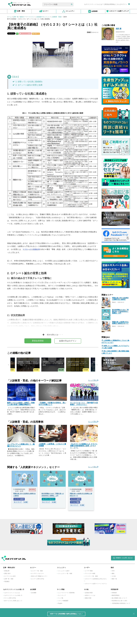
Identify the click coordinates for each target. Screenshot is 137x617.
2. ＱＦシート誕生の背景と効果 (27, 85)
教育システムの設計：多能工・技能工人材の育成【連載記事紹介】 (21, 404)
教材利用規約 (115, 595)
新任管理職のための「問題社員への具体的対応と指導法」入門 (120, 311)
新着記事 (6, 571)
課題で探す (7, 573)
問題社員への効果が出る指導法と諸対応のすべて (120, 322)
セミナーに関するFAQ (37, 579)
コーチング (17, 502)
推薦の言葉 (88, 598)
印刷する (36, 33)
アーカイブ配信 (75, 502)
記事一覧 (16, 17)
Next (97, 365)
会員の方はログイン (67, 341)
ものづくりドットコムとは (12, 592)
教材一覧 (114, 579)
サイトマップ (62, 595)
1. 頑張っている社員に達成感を (28, 82)
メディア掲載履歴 (63, 600)
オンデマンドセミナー (48, 499)
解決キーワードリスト (27, 17)
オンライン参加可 (19, 499)
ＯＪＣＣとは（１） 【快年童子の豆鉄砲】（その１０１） (84, 404)
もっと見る (93, 380)
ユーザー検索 (89, 571)
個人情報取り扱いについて (119, 598)
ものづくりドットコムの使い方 (13, 595)
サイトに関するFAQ (10, 598)
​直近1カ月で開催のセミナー (39, 576)
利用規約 (114, 592)
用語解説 (6, 581)
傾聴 (25, 502)
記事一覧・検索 (8, 579)
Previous (9, 365)
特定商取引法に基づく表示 (119, 600)
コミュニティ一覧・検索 (65, 573)
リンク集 (60, 598)
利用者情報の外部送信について (121, 603)
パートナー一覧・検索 (91, 576)
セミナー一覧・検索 (37, 571)
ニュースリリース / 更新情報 (66, 592)
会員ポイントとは (90, 595)
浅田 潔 (118, 29)
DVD (113, 571)
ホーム (9, 17)
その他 (114, 576)
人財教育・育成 (56, 17)
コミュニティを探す (64, 571)
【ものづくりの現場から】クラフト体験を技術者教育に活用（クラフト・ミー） (84, 446)
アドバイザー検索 (90, 573)
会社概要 (33, 592)
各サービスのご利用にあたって (13, 600)
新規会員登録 (38, 341)
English (60, 603)
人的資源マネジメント (43, 17)
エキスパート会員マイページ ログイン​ (96, 583)
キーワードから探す (10, 576)
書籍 (113, 573)
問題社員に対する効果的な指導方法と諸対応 (120, 298)
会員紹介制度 (89, 592)
